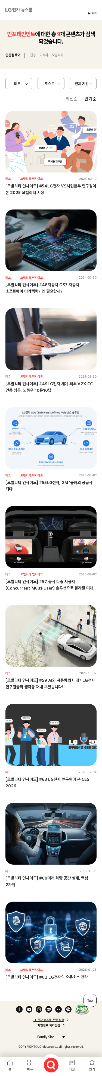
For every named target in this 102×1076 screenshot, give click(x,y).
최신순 (72, 98)
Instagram (39, 1009)
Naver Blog (48, 1009)
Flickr (58, 1009)
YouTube (29, 1009)
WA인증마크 (82, 1009)
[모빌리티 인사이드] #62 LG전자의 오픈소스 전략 (46, 977)
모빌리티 (57, 55)
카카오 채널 (68, 1009)
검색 (51, 1065)
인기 (92, 1069)
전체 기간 (82, 83)
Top (90, 1000)
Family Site (49, 1036)
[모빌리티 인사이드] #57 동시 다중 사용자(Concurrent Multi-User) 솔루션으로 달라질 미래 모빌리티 (49, 588)
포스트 (49, 83)
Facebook (19, 1009)
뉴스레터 (92, 13)
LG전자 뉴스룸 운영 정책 (48, 1020)
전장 (33, 55)
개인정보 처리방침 (49, 1025)
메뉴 (30, 1069)
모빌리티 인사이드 (31, 179)
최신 (72, 1069)
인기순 (90, 98)
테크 (17, 83)
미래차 (43, 55)
